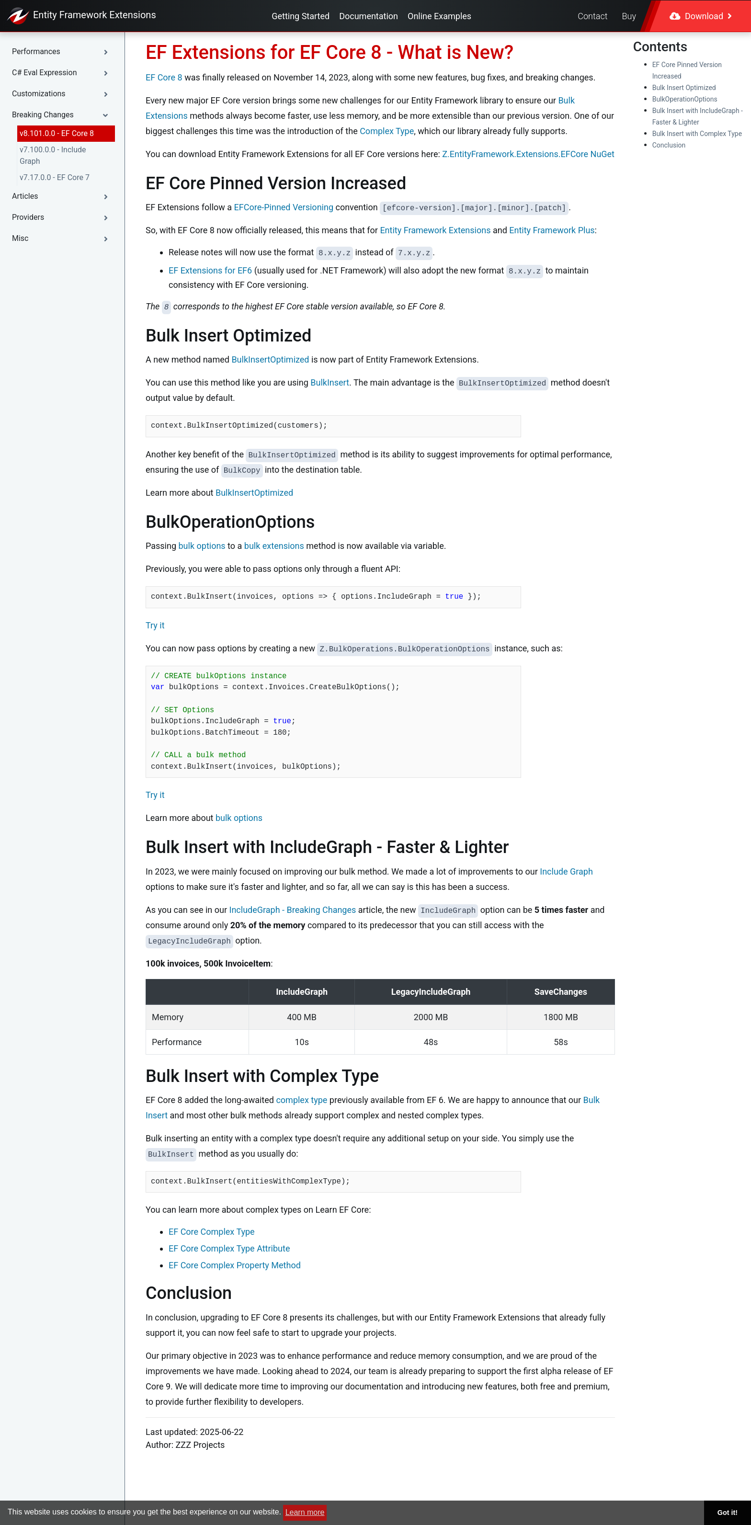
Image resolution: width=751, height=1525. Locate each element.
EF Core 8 (164, 77)
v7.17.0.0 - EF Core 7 (55, 177)
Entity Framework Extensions (435, 230)
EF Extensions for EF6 (210, 270)
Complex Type (387, 131)
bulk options (202, 546)
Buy (629, 16)
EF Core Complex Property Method (235, 1265)
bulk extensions (274, 546)
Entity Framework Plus (551, 230)
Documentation (368, 16)
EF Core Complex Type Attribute (229, 1248)
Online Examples (439, 16)
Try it (155, 625)
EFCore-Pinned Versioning (283, 207)
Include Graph (566, 871)
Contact (592, 16)
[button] (62, 51)
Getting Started (301, 16)
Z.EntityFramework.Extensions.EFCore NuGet (528, 154)
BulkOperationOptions (684, 99)
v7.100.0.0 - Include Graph (53, 155)
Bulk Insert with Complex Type (697, 133)
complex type (301, 1100)
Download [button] (701, 16)
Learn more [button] (305, 1512)
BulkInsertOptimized (270, 359)
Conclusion (669, 145)
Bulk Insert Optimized (684, 87)
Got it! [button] (727, 1512)
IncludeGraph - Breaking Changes (292, 910)
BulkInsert (329, 382)
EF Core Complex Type (212, 1232)
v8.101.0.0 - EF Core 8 (57, 133)
